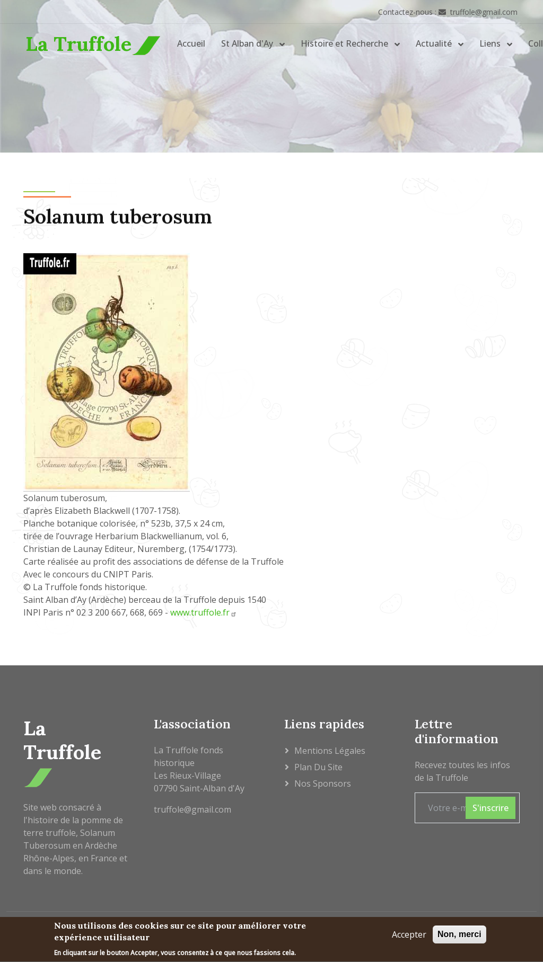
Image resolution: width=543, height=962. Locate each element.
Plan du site (318, 767)
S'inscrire (490, 808)
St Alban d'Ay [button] (248, 43)
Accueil (191, 43)
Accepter (409, 936)
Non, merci (459, 935)
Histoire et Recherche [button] (345, 43)
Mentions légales (329, 750)
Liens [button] (491, 43)
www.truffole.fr (203, 612)
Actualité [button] (435, 43)
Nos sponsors (322, 783)
